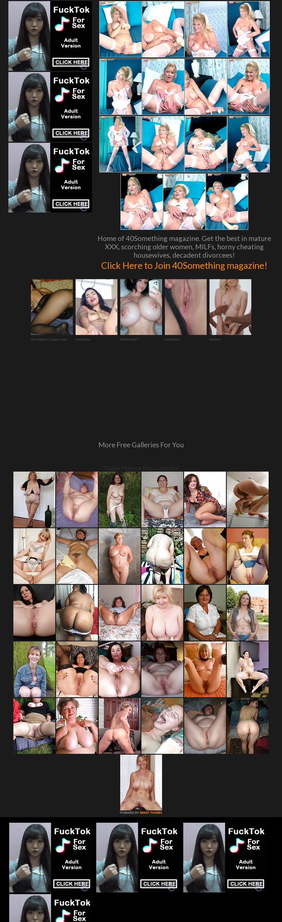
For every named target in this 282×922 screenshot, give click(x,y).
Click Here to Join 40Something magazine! (184, 271)
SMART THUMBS (150, 748)
